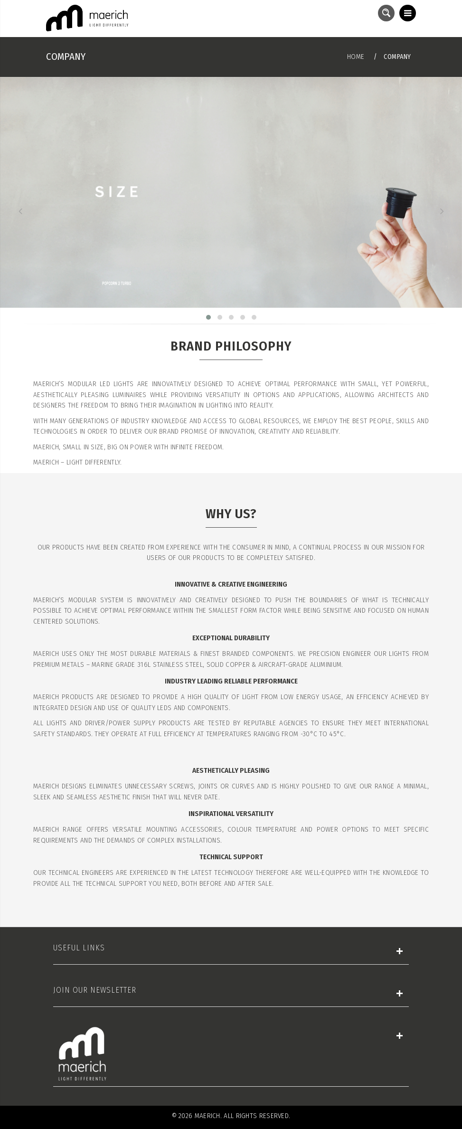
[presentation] (20, 211)
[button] (208, 317)
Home (355, 56)
